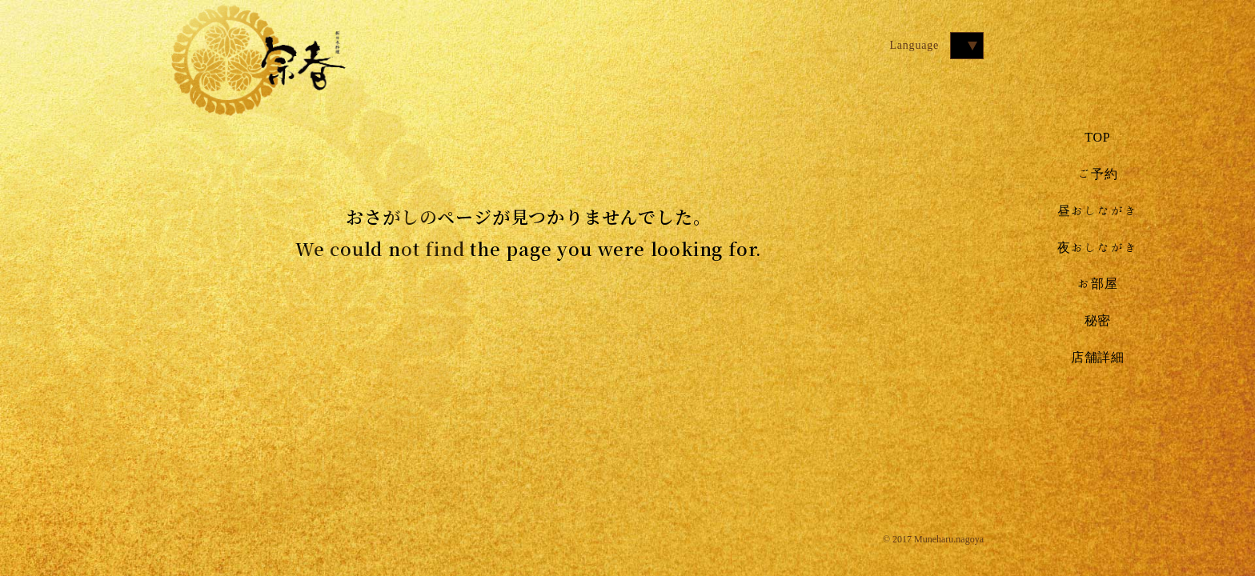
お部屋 (1097, 283)
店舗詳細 (1098, 356)
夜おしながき (1097, 247)
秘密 (1098, 320)
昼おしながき (1097, 210)
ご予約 (1097, 173)
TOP (1097, 136)
